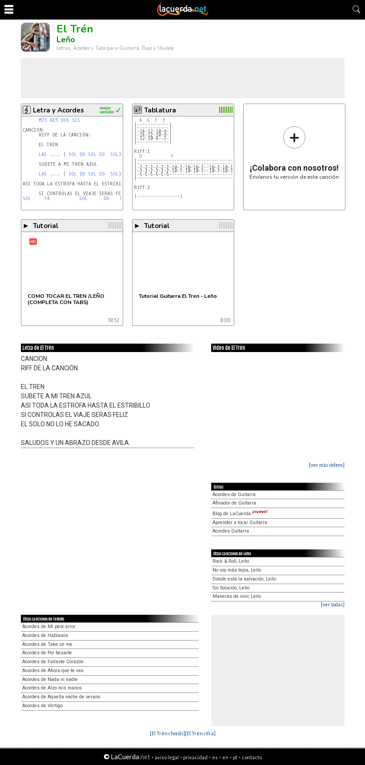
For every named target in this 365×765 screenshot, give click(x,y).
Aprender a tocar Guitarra (240, 522)
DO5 (65, 120)
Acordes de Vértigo (42, 706)
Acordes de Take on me (47, 644)
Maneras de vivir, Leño (237, 596)
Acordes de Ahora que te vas (53, 670)
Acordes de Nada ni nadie (50, 679)
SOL (72, 154)
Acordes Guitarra (231, 531)
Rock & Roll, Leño (231, 561)
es (215, 757)
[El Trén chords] (167, 733)
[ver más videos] (327, 465)
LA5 (43, 154)
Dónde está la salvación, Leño (244, 579)
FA (47, 198)
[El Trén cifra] (200, 733)
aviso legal (167, 757)
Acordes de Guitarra (234, 494)
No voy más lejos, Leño (237, 570)
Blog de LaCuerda (240, 514)
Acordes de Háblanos (45, 635)
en (225, 757)
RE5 (54, 120)
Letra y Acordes (58, 110)
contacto (252, 757)
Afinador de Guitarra (234, 503)
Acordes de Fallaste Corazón (53, 662)
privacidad (195, 757)
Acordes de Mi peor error (49, 626)
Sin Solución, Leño (231, 588)
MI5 (43, 120)
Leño (65, 39)
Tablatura (160, 110)
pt (235, 757)
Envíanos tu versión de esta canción (294, 152)
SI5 (76, 120)
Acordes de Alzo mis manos (52, 688)
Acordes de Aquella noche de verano (61, 697)
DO (82, 154)
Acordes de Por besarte (47, 653)
